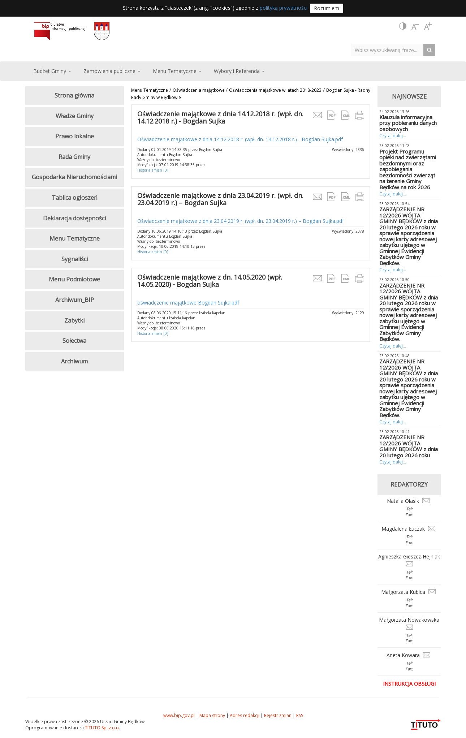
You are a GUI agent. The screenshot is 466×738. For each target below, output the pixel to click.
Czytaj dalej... (392, 136)
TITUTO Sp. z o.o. (102, 728)
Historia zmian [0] (152, 170)
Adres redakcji (244, 715)
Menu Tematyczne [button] (177, 71)
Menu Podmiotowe (74, 279)
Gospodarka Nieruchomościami (74, 177)
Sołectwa (74, 341)
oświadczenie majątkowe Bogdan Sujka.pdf (188, 302)
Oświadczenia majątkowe (199, 90)
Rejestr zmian (278, 715)
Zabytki (74, 320)
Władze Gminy (75, 116)
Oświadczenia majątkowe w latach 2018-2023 (275, 90)
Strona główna (74, 95)
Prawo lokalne (74, 136)
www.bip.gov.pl (179, 715)
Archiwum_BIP (74, 300)
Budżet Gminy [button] (52, 71)
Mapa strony (212, 715)
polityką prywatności (283, 7)
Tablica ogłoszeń (75, 198)
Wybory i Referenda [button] (239, 71)
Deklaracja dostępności (74, 218)
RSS (299, 715)
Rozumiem (326, 8)
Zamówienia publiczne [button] (112, 71)
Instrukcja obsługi (409, 683)
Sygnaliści (74, 259)
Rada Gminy (74, 157)
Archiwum (74, 361)
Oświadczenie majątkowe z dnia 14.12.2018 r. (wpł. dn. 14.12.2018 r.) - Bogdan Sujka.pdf (240, 139)
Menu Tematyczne (149, 90)
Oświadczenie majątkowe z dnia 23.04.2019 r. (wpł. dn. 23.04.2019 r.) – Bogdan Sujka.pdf (240, 220)
